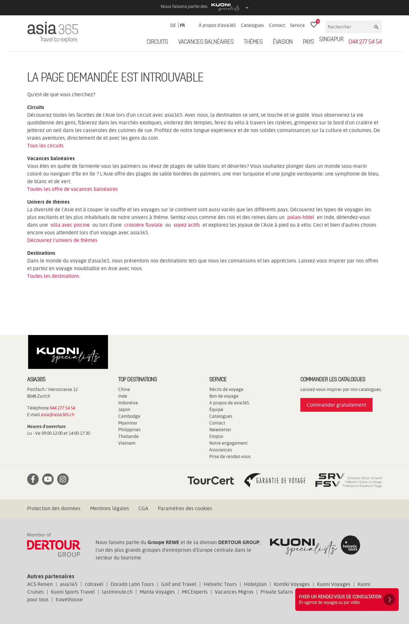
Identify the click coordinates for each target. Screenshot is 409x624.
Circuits (157, 42)
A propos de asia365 (229, 402)
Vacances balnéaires (206, 42)
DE (173, 25)
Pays (308, 42)
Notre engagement (228, 443)
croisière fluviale (143, 225)
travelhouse (69, 600)
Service (297, 25)
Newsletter (220, 429)
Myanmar (127, 422)
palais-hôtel (300, 217)
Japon (124, 409)
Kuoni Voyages (334, 584)
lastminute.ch (117, 592)
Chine (124, 389)
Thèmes (253, 42)
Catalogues (252, 25)
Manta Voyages (157, 592)
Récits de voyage (226, 389)
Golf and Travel (179, 584)
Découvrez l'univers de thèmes (62, 240)
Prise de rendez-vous (230, 456)
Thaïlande (128, 436)
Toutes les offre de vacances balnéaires (72, 189)
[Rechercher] (349, 26)
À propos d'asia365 (217, 25)
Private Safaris (276, 592)
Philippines (129, 429)
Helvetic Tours (220, 584)
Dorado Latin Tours (132, 584)
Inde (122, 396)
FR (182, 25)
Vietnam (126, 443)
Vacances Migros (234, 592)
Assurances (220, 449)
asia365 (69, 584)
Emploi (216, 436)
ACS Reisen (40, 584)
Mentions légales (109, 508)
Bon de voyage (224, 396)
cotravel (94, 584)
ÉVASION (283, 42)
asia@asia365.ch (57, 414)
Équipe (216, 409)
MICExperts (195, 592)
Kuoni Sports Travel (73, 592)
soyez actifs (187, 225)
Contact (277, 25)
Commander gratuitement (336, 405)
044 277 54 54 (365, 42)
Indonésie (128, 402)
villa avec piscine (70, 225)
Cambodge (129, 416)
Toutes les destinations (53, 276)
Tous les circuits (45, 146)
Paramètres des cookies (185, 508)
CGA (143, 508)
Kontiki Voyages (292, 584)
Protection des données (54, 508)
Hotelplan (255, 584)
